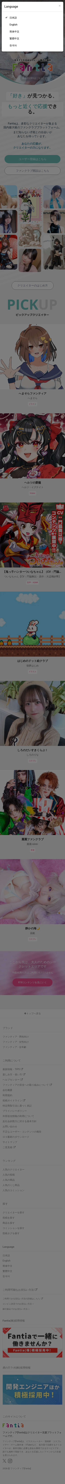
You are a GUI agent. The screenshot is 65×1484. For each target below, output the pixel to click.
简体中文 (14, 31)
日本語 (13, 17)
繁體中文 (14, 38)
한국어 (13, 45)
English (13, 24)
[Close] (60, 6)
